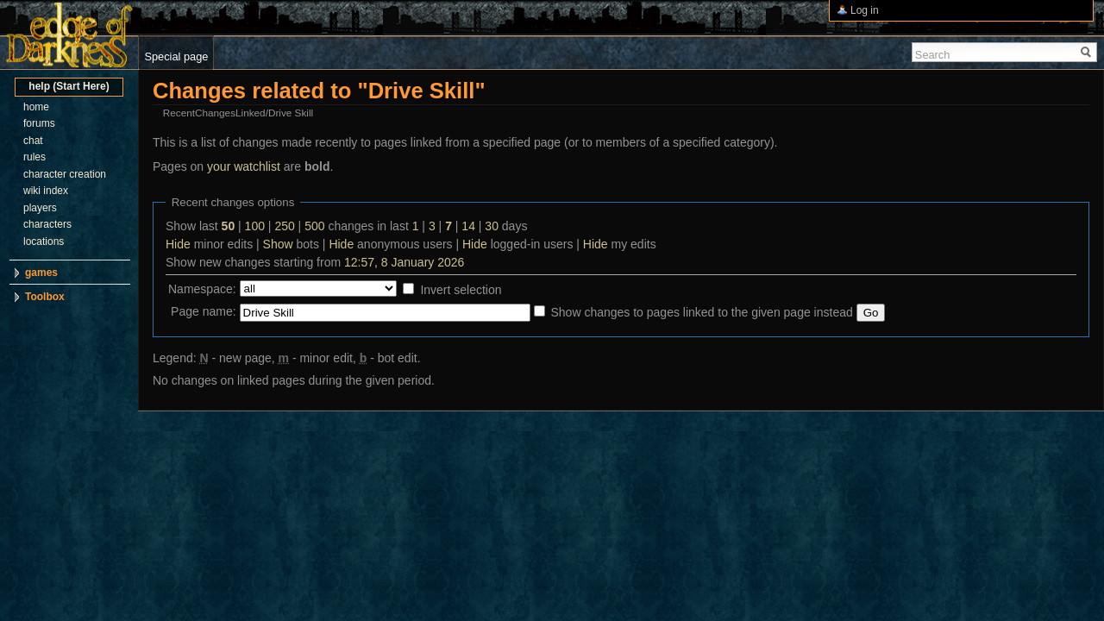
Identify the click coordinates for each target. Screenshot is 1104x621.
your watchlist (243, 166)
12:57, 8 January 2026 (404, 262)
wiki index (45, 191)
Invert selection (460, 290)
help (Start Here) (68, 86)
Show (278, 244)
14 (468, 226)
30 (492, 226)
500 (314, 226)
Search (932, 54)
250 (284, 226)
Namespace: (202, 289)
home (36, 107)
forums (39, 123)
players (40, 208)
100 (255, 226)
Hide (178, 244)
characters (47, 224)
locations (43, 241)
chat (33, 141)
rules (34, 157)
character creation (64, 174)
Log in (864, 10)
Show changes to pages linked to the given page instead (701, 312)
